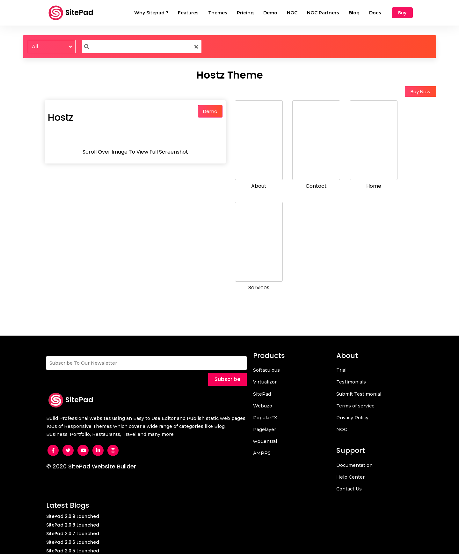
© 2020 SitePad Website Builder (91, 466)
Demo (210, 111)
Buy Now (420, 91)
